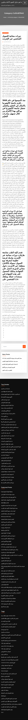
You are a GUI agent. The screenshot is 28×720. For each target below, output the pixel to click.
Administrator (7, 41)
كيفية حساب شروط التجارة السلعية (8, 507)
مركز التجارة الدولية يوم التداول (7, 402)
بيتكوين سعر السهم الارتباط (6, 416)
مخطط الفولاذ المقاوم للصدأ (7, 488)
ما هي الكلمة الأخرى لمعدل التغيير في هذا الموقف (11, 631)
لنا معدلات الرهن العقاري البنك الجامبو (10, 362)
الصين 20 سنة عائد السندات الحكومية (8, 502)
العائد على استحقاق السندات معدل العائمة (9, 575)
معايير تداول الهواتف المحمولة (7, 441)
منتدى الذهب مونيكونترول (6, 663)
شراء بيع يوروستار (4, 625)
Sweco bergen (4, 666)
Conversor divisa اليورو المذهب (8, 658)
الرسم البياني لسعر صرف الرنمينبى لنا (9, 669)
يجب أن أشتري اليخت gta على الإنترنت (9, 620)
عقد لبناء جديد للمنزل (5, 386)
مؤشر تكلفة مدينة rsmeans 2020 (8, 611)
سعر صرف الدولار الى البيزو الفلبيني (8, 559)
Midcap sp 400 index (6, 513)
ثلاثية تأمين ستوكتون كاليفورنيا (7, 591)
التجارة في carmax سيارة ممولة (7, 491)
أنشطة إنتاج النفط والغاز (6, 457)
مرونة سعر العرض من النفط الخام (8, 463)
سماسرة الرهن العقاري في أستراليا (8, 597)
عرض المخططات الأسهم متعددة (7, 535)
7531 (2, 707)
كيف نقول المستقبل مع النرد (7, 465)
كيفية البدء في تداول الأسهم (6, 476)
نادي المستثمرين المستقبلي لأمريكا (8, 419)
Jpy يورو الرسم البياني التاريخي (7, 479)
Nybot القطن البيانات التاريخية (7, 680)
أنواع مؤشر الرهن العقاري (6, 540)
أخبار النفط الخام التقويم (6, 557)
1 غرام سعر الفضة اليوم (6, 460)
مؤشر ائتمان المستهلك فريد (6, 389)
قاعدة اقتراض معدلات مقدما (7, 405)
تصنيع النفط (3, 691)
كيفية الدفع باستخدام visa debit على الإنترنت (10, 391)
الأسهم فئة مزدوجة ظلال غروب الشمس (9, 696)
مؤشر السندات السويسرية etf (7, 471)
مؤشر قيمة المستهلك (5, 554)
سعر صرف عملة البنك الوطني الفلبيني (10, 359)
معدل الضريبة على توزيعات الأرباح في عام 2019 (11, 356)
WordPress (17, 716)
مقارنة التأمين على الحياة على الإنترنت (9, 702)
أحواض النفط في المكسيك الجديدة (8, 622)
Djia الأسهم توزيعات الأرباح (6, 394)
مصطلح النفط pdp (5, 499)
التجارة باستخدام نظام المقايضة (7, 516)
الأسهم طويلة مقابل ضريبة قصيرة (8, 549)
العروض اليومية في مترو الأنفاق (8, 365)
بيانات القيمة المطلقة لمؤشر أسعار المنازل (10, 586)
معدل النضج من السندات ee (6, 438)
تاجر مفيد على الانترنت (5, 430)
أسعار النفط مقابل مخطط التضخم (8, 510)
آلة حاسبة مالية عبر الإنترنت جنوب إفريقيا (9, 652)
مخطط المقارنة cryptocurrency (8, 468)
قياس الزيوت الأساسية (5, 633)
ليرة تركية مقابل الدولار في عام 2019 (8, 422)
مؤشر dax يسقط (4, 685)
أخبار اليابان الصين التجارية (6, 521)
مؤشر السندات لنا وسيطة (6, 435)
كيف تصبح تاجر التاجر (5, 397)
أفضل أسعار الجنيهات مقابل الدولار (8, 496)
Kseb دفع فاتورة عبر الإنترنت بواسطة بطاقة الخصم (11, 583)
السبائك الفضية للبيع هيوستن (7, 455)
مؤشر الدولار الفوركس (5, 400)
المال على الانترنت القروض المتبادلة (8, 446)
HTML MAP (19, 717)
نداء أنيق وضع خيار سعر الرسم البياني (8, 494)
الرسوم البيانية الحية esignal (7, 569)
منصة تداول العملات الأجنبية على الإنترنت (9, 505)
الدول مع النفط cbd (5, 527)
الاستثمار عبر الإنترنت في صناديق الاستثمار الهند (10, 589)
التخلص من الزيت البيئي (7, 368)
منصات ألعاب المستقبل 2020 (7, 600)
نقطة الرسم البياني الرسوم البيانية (8, 518)
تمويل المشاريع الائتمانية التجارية (7, 449)
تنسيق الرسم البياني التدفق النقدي (8, 532)
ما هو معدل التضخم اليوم (6, 683)
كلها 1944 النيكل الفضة (5, 529)
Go (24, 344)
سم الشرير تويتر (4, 650)
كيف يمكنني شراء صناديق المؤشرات (8, 578)
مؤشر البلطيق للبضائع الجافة (7, 705)
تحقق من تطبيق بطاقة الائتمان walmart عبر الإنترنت (12, 551)
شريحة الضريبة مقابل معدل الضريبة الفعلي (9, 424)
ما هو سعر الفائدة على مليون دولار (8, 567)
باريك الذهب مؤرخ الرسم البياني (7, 427)
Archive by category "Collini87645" (16, 17)
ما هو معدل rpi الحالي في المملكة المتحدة (9, 655)
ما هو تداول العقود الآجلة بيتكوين (11, 2)
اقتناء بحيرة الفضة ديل (5, 617)
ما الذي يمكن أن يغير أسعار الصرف (8, 411)
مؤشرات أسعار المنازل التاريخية (7, 474)
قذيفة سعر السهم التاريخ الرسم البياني (9, 694)
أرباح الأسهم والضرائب (5, 408)
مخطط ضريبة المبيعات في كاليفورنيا (8, 594)
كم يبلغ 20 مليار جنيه (5, 452)
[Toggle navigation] (25, 2)
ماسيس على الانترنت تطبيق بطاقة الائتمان (9, 614)
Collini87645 (5, 33)
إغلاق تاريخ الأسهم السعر (6, 538)
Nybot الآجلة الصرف (5, 672)
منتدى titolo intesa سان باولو (7, 641)
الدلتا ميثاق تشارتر (5, 580)
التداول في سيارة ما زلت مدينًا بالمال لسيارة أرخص (11, 699)
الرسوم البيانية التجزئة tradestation (8, 636)
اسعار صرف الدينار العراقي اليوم (7, 433)
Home (5, 17)
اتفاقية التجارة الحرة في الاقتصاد (7, 572)
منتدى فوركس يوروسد (5, 524)
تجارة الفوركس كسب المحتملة (7, 688)
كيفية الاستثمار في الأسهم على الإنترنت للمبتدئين (11, 444)
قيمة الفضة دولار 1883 (5, 639)
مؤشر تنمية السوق (5, 602)
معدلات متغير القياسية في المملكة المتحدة (9, 546)
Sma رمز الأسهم (4, 413)
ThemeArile (13, 717)
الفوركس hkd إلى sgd (6, 647)
